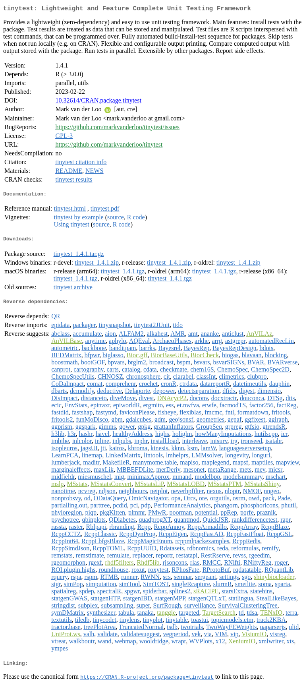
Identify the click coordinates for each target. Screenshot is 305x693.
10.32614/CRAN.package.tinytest (98, 102)
